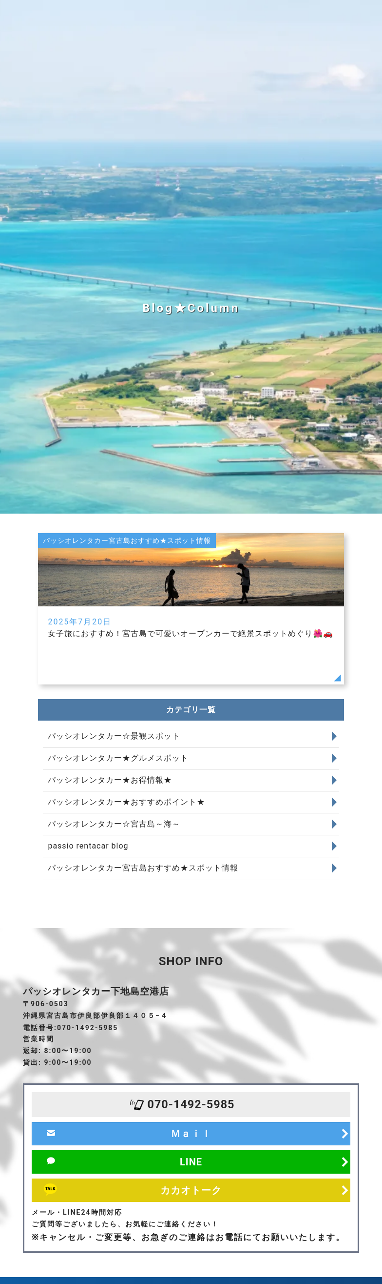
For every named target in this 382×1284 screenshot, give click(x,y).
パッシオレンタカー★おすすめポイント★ (126, 802)
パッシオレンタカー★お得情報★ (110, 780)
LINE (191, 1162)
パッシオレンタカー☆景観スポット (114, 736)
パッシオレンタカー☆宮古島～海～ (114, 823)
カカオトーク (191, 1190)
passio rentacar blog (88, 845)
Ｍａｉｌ (191, 1133)
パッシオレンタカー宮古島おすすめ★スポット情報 (143, 867)
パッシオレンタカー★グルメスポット (118, 758)
